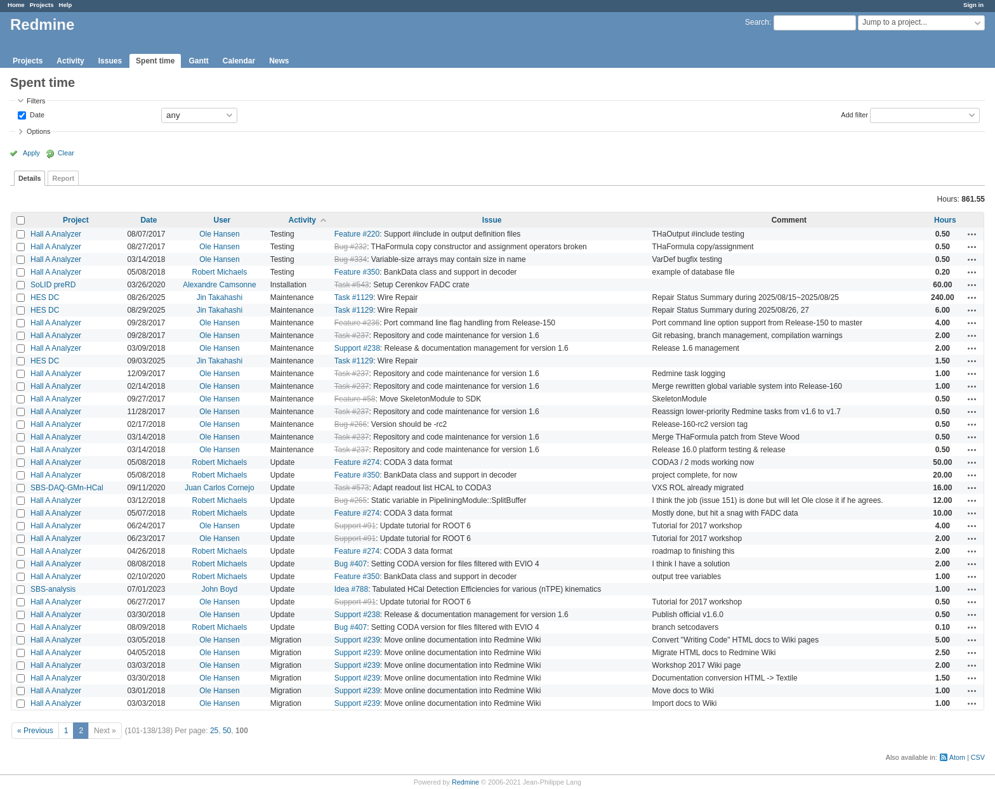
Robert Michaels (219, 272)
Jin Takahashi (220, 297)
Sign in (973, 4)
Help (65, 4)
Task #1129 (353, 297)
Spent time (155, 60)
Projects (42, 4)
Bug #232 (350, 246)
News (279, 60)
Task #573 (351, 487)
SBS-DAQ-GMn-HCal (66, 487)
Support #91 (355, 525)
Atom (957, 757)
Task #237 (351, 335)
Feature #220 (356, 234)
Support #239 (357, 640)
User (222, 220)
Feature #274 (356, 462)
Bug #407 (350, 563)
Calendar (239, 60)
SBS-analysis (53, 589)
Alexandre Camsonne (219, 284)
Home (16, 4)
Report (63, 178)
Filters (36, 101)
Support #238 (357, 348)
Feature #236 (356, 322)
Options (38, 131)
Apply (31, 153)
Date (36, 114)
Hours (945, 220)
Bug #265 (350, 500)
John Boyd (220, 589)
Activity (70, 60)
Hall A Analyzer (55, 234)
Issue (492, 220)
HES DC (44, 297)
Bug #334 (350, 259)
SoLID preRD (53, 284)
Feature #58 (355, 399)
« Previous (35, 730)
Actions (972, 234)
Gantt (198, 60)
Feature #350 (356, 272)
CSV (978, 757)
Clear (66, 153)
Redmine (465, 782)
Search (757, 22)
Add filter (854, 114)
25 (214, 730)
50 (227, 730)
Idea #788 (351, 589)
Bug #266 (350, 424)
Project (76, 220)
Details (29, 178)
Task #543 (351, 284)
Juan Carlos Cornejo (219, 487)
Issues (110, 60)
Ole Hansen (219, 234)
